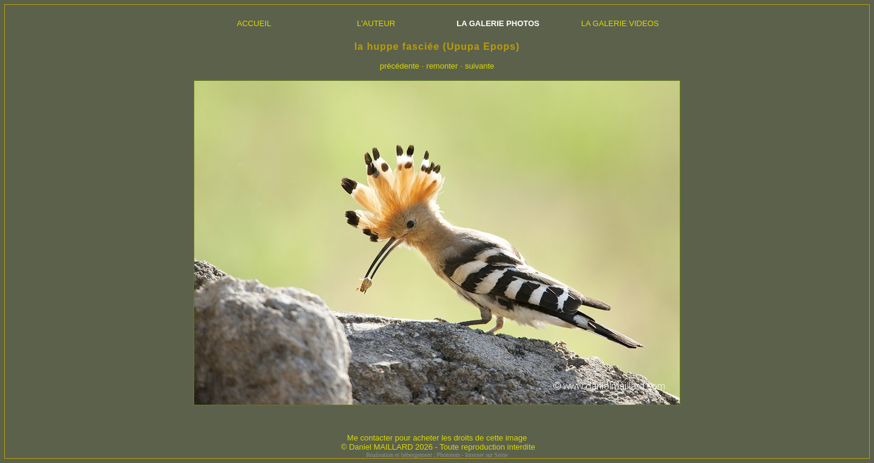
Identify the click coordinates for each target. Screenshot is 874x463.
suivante (479, 65)
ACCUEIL (254, 23)
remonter (442, 65)
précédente (399, 65)
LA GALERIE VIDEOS (620, 23)
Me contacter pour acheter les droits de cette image (437, 437)
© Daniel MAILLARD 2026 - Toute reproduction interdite (438, 446)
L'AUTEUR (376, 23)
